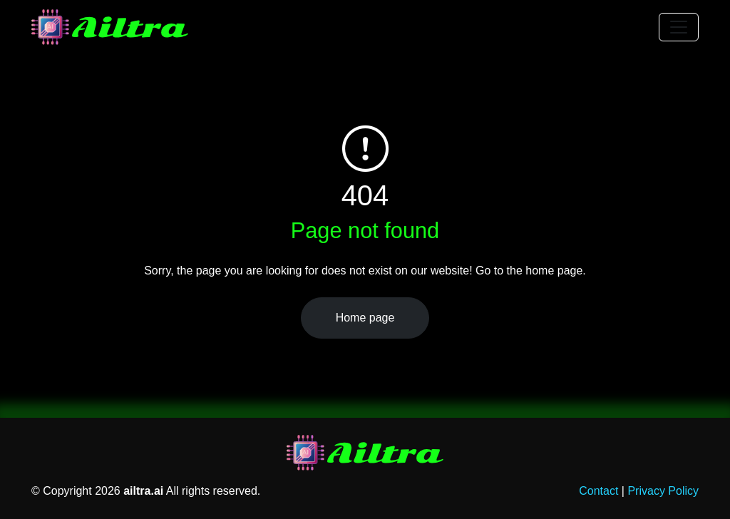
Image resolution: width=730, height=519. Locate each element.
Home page (365, 318)
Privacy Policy (663, 491)
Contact (598, 491)
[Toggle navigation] (679, 27)
